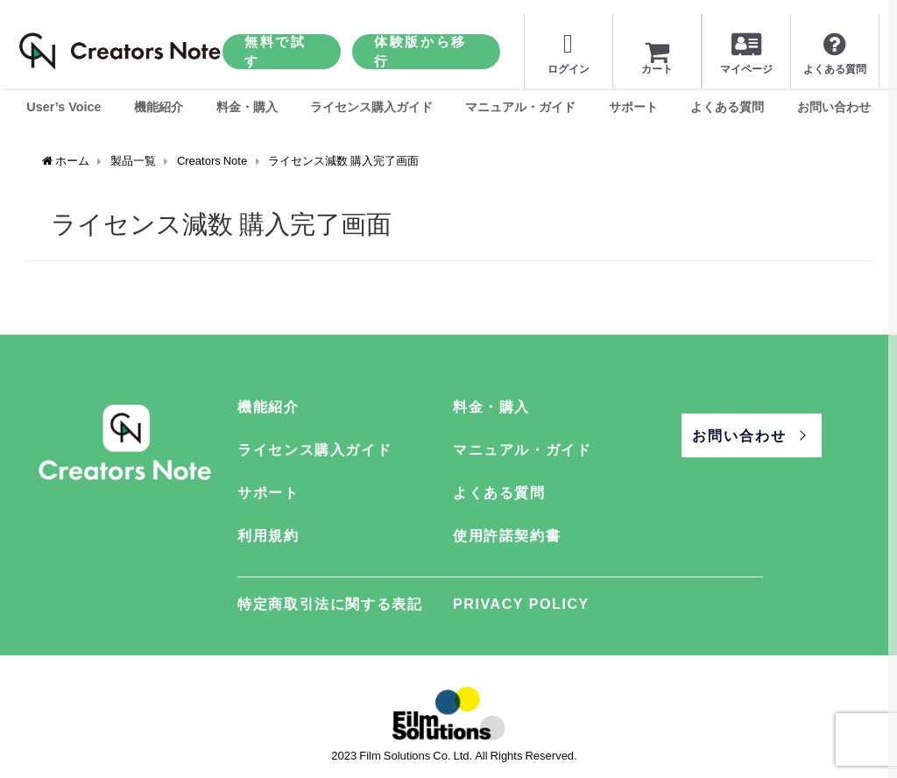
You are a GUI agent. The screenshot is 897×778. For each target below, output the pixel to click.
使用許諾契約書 (507, 535)
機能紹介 (158, 107)
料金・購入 (247, 107)
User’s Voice (63, 107)
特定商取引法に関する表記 (329, 604)
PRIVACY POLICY (521, 604)
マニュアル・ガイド (520, 107)
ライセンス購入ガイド (371, 107)
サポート (633, 107)
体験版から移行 (420, 51)
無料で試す (275, 51)
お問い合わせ (834, 107)
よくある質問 (727, 107)
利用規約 (268, 535)
